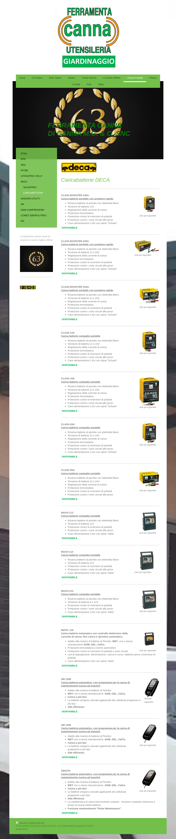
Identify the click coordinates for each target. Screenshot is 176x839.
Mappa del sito (36, 822)
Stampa (22, 822)
